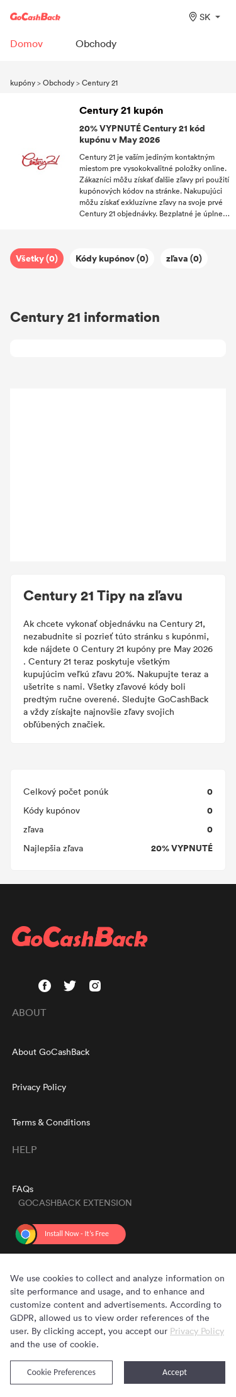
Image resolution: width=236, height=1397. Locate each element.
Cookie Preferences (61, 1372)
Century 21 (100, 82)
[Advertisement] (118, 475)
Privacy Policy (39, 1087)
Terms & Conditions (51, 1122)
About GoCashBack (50, 1051)
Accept (174, 1372)
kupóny (22, 82)
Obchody (58, 82)
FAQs (22, 1189)
